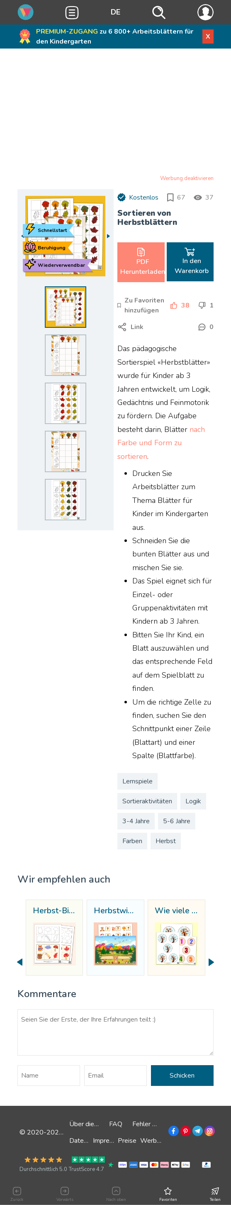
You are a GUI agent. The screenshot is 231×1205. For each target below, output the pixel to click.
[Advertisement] (115, 113)
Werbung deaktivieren (187, 178)
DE (115, 12)
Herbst (166, 841)
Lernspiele (137, 781)
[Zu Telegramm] (197, 1132)
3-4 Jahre (136, 821)
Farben (132, 841)
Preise (127, 1140)
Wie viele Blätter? (176, 911)
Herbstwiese (115, 911)
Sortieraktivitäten (147, 801)
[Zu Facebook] (173, 1132)
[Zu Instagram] (209, 1132)
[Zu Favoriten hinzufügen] (141, 305)
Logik (193, 801)
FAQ (115, 1124)
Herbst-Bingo (54, 911)
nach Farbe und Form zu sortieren (161, 442)
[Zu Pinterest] (185, 1132)
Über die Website (95, 1124)
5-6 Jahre (176, 821)
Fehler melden (153, 1124)
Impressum (109, 1140)
